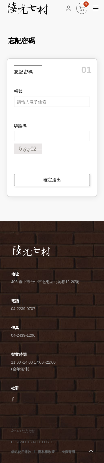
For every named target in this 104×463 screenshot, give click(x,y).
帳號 (18, 91)
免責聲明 (68, 452)
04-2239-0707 (23, 308)
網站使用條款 (21, 452)
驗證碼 (20, 126)
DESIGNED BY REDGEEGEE (32, 442)
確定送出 (52, 179)
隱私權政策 (46, 452)
